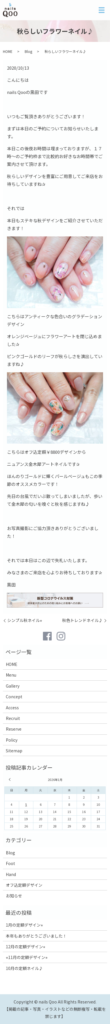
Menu (11, 675)
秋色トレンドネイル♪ (82, 620)
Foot (10, 863)
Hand (11, 874)
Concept (14, 696)
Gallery (12, 686)
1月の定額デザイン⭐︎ (24, 925)
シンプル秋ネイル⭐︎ (24, 620)
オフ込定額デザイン (24, 885)
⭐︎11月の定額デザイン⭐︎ (27, 957)
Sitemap (14, 750)
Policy (11, 740)
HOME (7, 51)
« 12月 (10, 779)
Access (12, 707)
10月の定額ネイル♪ (24, 968)
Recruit (13, 718)
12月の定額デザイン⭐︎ (25, 946)
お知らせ (14, 896)
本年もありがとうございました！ (36, 936)
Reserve (13, 729)
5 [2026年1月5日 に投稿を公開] (26, 804)
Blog (28, 51)
